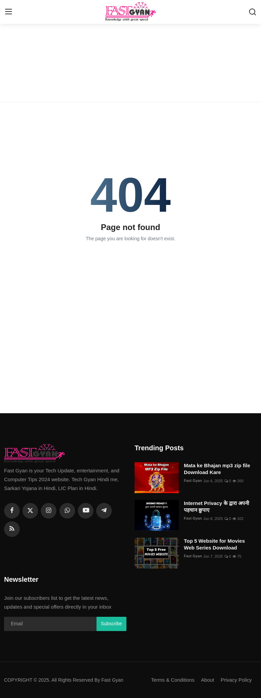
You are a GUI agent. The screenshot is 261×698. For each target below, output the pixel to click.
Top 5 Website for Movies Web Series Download (214, 544)
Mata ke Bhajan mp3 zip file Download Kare (217, 469)
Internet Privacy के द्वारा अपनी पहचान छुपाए (216, 506)
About (206, 680)
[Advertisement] (130, 51)
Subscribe (111, 623)
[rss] (12, 529)
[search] (252, 11)
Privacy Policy (236, 680)
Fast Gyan (193, 481)
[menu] (8, 11)
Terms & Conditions (172, 680)
